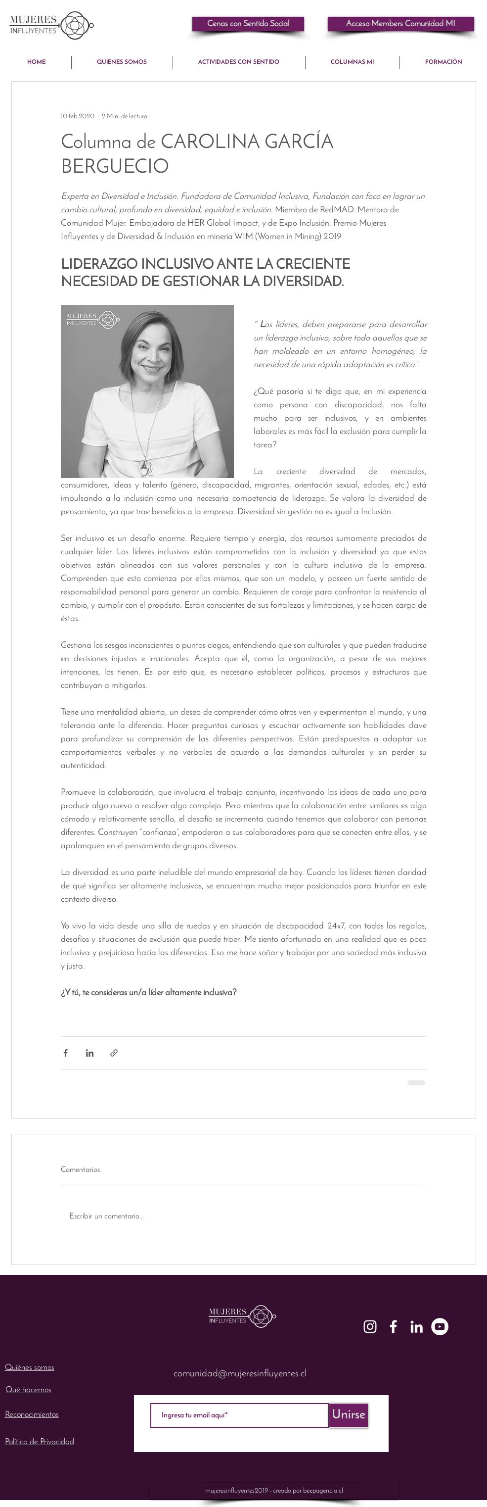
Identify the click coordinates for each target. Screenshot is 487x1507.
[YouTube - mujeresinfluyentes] (439, 1326)
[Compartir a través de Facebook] (65, 1053)
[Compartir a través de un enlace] (114, 1053)
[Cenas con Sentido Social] (248, 24)
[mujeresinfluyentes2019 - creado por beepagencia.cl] (274, 1491)
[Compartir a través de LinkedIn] (89, 1053)
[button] (401, 24)
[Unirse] (348, 1415)
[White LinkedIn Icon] (416, 1326)
